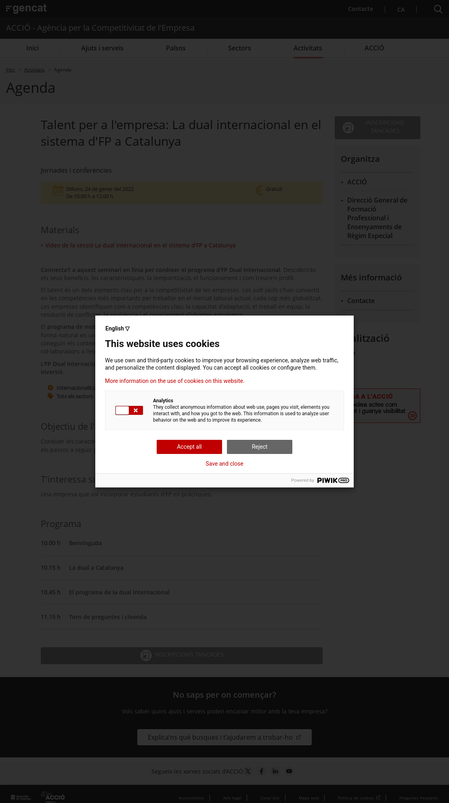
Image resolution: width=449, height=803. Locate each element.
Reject (260, 446)
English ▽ (117, 328)
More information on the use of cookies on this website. (175, 381)
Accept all (189, 446)
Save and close (224, 463)
